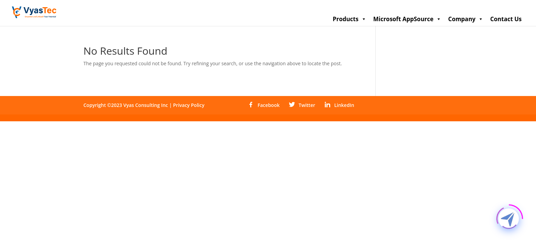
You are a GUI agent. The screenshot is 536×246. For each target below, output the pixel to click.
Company (465, 19)
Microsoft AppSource (407, 19)
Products (349, 19)
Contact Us (506, 19)
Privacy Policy (188, 105)
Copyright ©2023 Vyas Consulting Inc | (128, 105)
